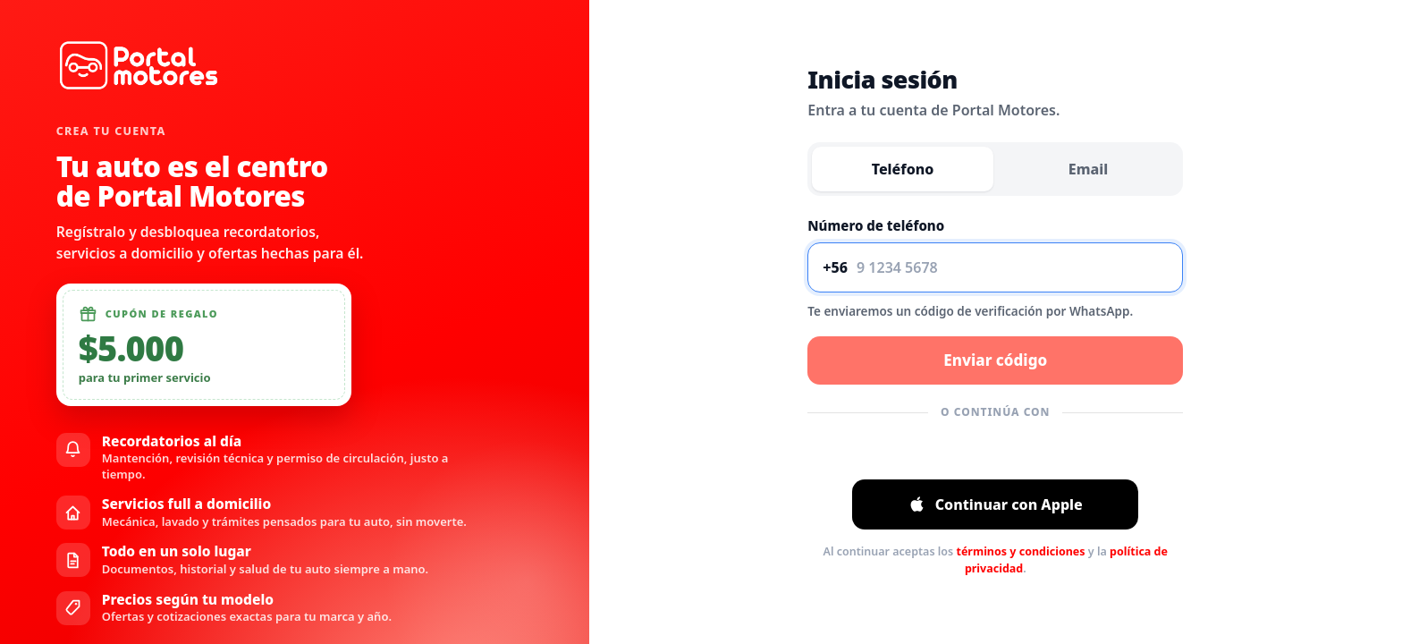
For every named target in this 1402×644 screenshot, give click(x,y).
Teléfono (903, 169)
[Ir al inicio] (139, 65)
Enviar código (995, 360)
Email (1088, 169)
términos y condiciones (1020, 551)
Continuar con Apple (995, 504)
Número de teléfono (875, 225)
